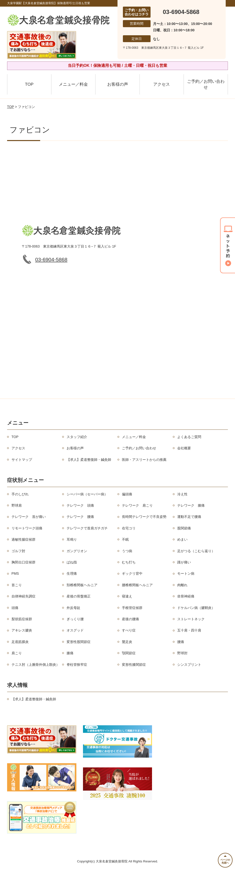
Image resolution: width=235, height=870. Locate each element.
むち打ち (129, 562)
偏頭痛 (127, 494)
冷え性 (182, 494)
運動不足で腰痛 (189, 517)
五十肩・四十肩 (189, 630)
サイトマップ (22, 460)
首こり (17, 585)
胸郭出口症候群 (23, 562)
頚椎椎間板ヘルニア (82, 585)
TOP (29, 84)
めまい (182, 539)
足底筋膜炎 (20, 642)
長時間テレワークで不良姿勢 (144, 517)
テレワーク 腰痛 (80, 517)
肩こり (17, 653)
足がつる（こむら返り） (196, 551)
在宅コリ (129, 528)
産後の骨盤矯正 (79, 596)
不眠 (125, 539)
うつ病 (127, 551)
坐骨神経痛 (185, 596)
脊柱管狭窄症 (77, 665)
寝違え (127, 596)
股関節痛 (184, 528)
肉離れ (182, 585)
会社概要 (184, 448)
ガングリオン (77, 551)
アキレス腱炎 (22, 630)
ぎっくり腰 (75, 619)
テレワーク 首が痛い (29, 517)
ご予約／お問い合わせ (205, 84)
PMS (15, 573)
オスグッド (75, 630)
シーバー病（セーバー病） (87, 494)
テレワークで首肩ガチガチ (87, 528)
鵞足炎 (127, 642)
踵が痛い (184, 562)
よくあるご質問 (189, 437)
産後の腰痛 (130, 619)
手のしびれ (20, 494)
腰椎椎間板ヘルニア (137, 585)
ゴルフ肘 (18, 551)
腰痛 (180, 642)
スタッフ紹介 (77, 437)
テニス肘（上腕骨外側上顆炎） (35, 665)
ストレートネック (191, 619)
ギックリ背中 (132, 573)
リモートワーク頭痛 (27, 528)
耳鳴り (72, 539)
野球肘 (182, 653)
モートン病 (185, 573)
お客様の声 (117, 84)
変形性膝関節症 (134, 665)
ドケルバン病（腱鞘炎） (196, 608)
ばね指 (72, 562)
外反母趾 (73, 608)
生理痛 (72, 573)
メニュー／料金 (73, 84)
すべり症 (129, 630)
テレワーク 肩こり (137, 505)
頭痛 (15, 608)
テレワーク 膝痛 (191, 505)
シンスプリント (189, 665)
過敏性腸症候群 (23, 539)
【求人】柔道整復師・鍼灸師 (89, 460)
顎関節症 (129, 653)
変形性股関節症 (79, 642)
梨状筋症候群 (22, 619)
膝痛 (70, 653)
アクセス (161, 84)
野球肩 (17, 505)
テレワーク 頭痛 (80, 505)
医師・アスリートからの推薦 (144, 460)
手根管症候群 (132, 608)
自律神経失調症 (23, 596)
